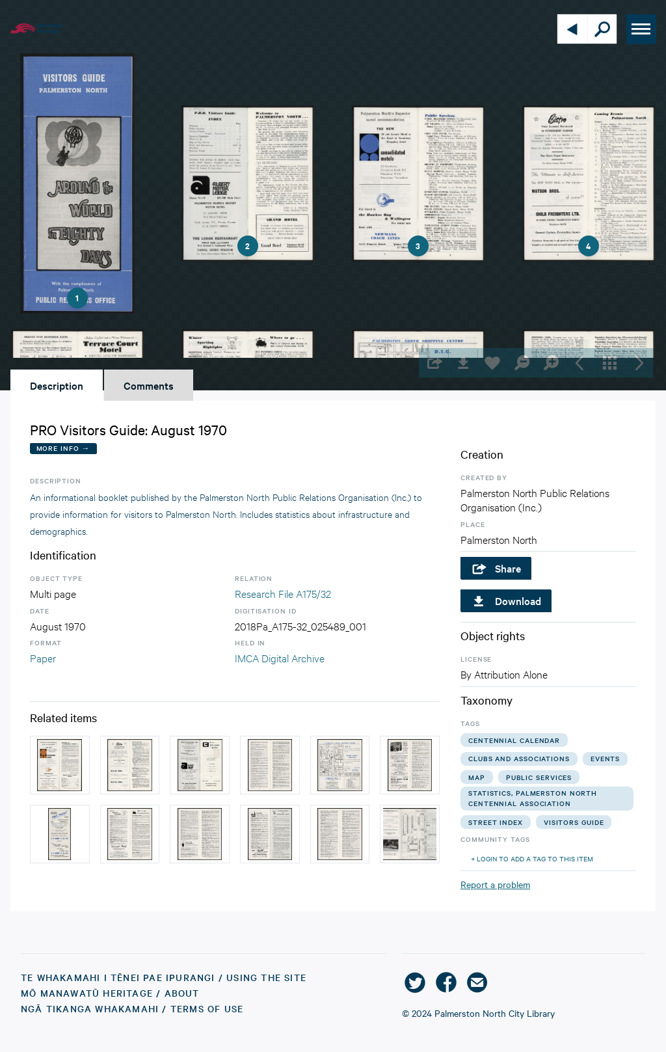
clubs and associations (519, 758)
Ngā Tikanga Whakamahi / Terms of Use (132, 1008)
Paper (43, 657)
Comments (149, 385)
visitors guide (574, 822)
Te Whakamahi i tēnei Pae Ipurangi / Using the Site (163, 977)
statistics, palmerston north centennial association (532, 798)
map (476, 777)
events (605, 758)
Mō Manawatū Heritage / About (110, 992)
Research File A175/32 (283, 593)
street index (495, 822)
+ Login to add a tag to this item (532, 858)
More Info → (63, 448)
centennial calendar (514, 740)
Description (56, 385)
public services (539, 777)
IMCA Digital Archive (280, 657)
